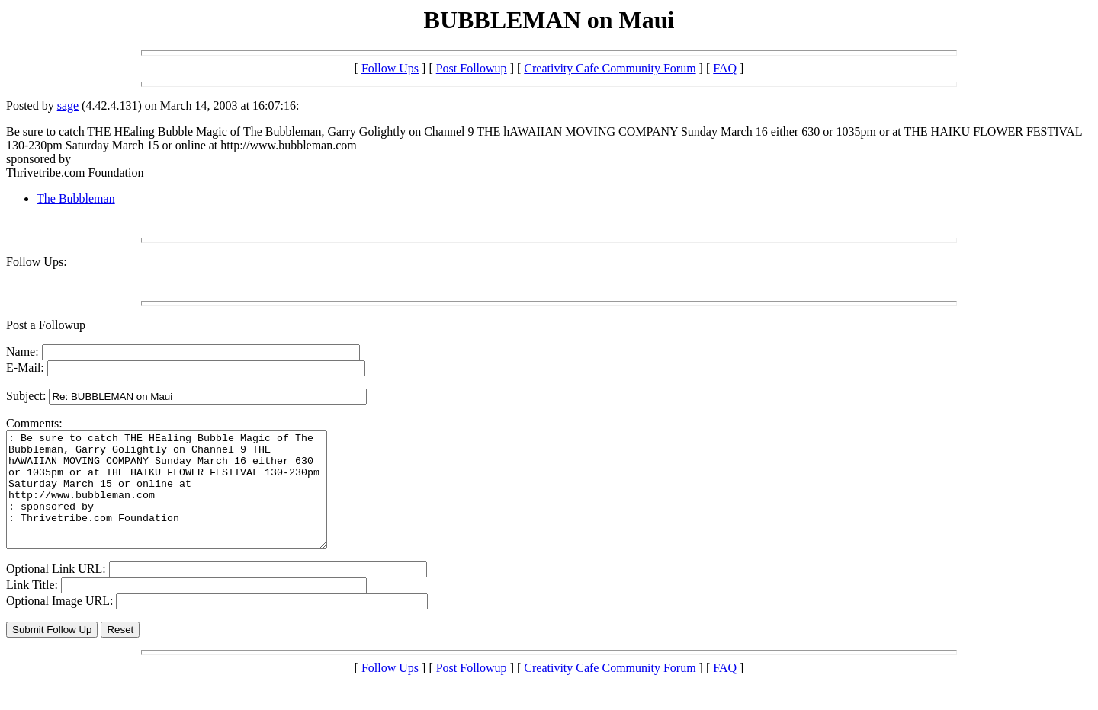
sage (68, 105)
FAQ (725, 68)
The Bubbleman (76, 198)
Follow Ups (390, 68)
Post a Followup (45, 324)
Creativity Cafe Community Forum (609, 68)
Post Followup (471, 68)
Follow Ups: (36, 261)
